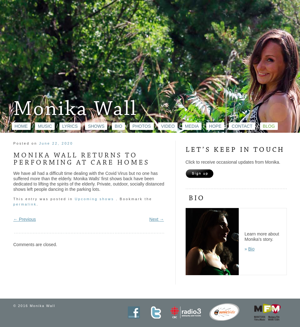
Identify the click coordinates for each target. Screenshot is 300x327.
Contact (242, 126)
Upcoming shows (94, 199)
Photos (141, 126)
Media (192, 126)
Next (156, 219)
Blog (269, 126)
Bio (118, 126)
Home (21, 126)
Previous (24, 219)
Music (45, 126)
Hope (215, 126)
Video (168, 126)
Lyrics (70, 126)
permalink (25, 204)
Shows (96, 126)
